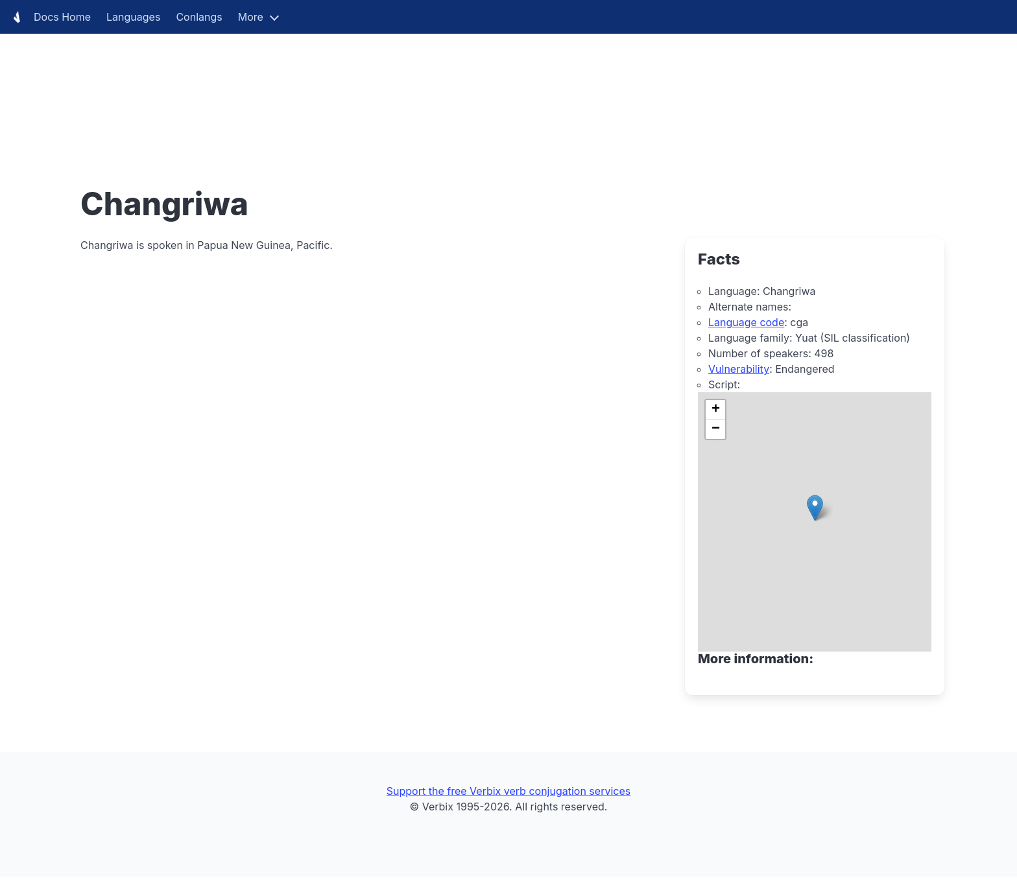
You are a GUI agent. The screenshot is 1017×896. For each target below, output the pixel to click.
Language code (746, 322)
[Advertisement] (389, 91)
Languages (133, 16)
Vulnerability (738, 368)
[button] (815, 508)
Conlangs (199, 16)
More (250, 16)
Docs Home (49, 17)
